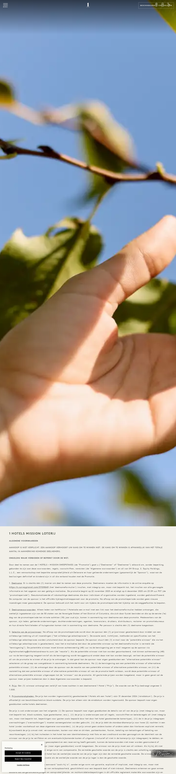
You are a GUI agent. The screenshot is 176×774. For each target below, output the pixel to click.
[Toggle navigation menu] (11, 6)
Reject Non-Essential (23, 759)
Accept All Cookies (23, 753)
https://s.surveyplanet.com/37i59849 (30, 589)
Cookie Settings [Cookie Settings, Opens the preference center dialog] (23, 765)
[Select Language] (117, 7)
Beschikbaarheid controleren (152, 6)
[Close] (41, 744)
